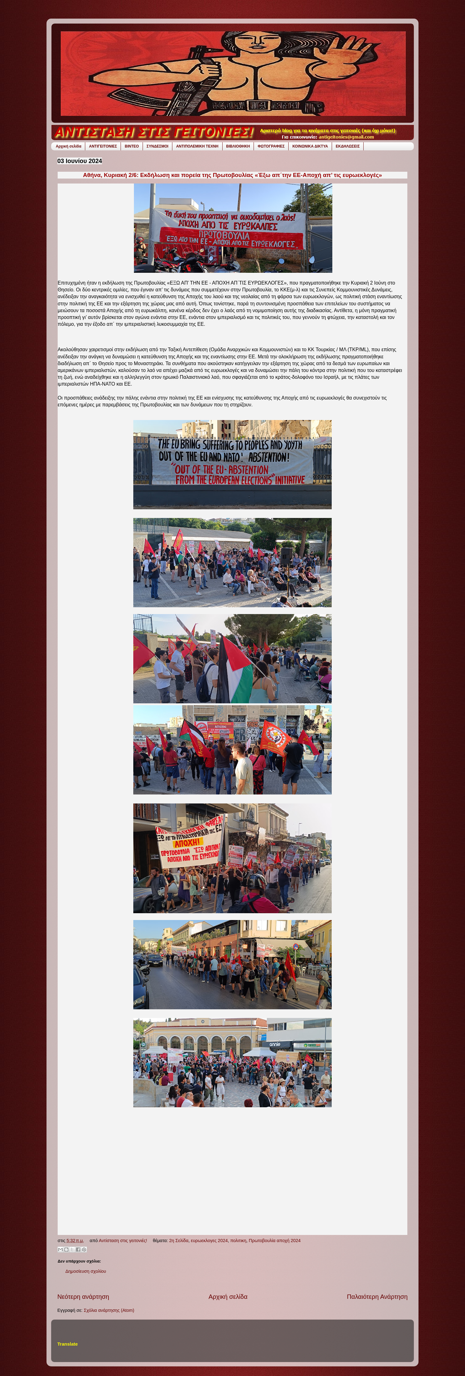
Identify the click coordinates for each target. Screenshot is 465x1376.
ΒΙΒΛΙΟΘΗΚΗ (238, 146)
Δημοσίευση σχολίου (85, 1271)
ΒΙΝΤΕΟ (132, 146)
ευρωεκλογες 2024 (209, 1240)
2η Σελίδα (178, 1240)
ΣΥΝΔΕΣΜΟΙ (157, 146)
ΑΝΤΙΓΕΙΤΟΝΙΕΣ (103, 146)
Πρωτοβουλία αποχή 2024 (275, 1240)
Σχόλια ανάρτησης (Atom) (109, 1310)
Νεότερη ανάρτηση (83, 1296)
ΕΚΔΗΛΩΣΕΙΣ (348, 146)
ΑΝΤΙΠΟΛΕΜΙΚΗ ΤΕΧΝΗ (197, 146)
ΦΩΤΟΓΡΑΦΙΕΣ (271, 146)
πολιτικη (238, 1240)
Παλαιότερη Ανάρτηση (377, 1296)
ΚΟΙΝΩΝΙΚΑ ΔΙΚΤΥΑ (310, 146)
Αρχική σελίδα (68, 146)
